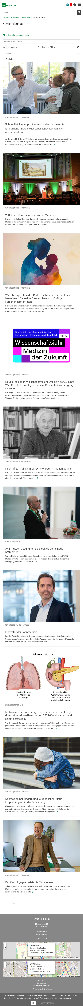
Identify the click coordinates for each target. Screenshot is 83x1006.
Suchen (79, 12)
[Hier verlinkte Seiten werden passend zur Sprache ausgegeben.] (74, 4)
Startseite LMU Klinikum (11, 17)
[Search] (41, 41)
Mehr (13, 903)
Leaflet (59, 957)
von (22, 47)
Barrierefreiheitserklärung (41, 985)
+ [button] (5, 945)
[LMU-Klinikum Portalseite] (9, 4)
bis (61, 47)
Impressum (41, 980)
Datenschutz (41, 983)
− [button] (5, 947)
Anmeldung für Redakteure (42, 989)
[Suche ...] (39, 12)
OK (33, 1003)
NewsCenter (26, 17)
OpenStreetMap (68, 957)
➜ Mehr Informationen (47, 1003)
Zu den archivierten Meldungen (16, 35)
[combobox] (41, 12)
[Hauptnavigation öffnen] (79, 4)
